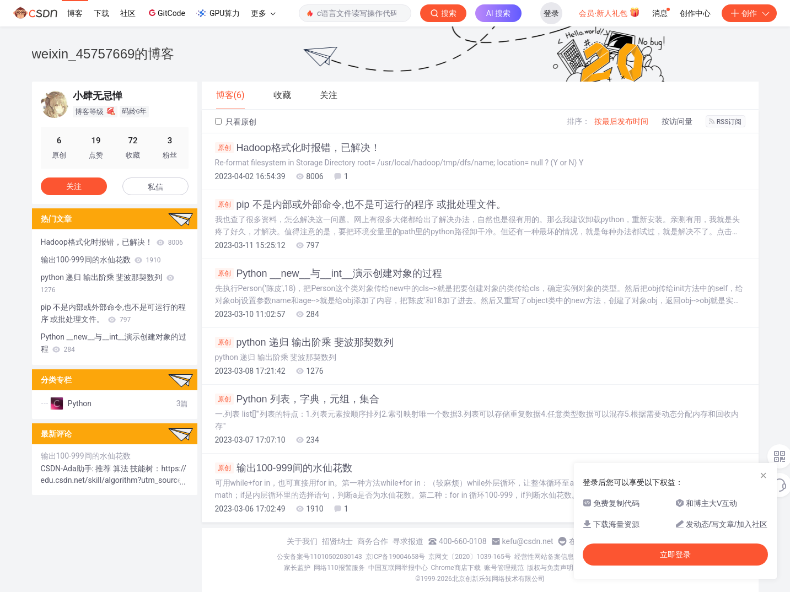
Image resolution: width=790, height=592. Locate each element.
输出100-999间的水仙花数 (283, 467)
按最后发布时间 (621, 121)
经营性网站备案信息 (544, 557)
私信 (155, 186)
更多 (263, 13)
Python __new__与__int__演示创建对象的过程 (328, 273)
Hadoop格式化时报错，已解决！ (297, 147)
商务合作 (372, 541)
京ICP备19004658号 (396, 557)
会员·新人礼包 (609, 12)
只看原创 (235, 121)
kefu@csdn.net (527, 541)
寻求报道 (408, 541)
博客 (75, 13)
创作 (749, 13)
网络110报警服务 (339, 568)
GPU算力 (218, 13)
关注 (74, 186)
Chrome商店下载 (456, 568)
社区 (128, 13)
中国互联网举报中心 (398, 568)
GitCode (166, 12)
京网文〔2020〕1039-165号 (469, 557)
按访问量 (677, 121)
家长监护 (297, 568)
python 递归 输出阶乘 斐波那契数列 (304, 342)
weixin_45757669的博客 (103, 53)
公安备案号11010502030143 (319, 557)
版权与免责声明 (550, 568)
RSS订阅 (725, 122)
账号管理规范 (504, 568)
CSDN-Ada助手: (68, 468)
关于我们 (302, 541)
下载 (101, 13)
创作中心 (695, 13)
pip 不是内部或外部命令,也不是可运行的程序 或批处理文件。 (360, 204)
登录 (551, 13)
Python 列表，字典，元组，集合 (297, 399)
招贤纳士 (337, 541)
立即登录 (675, 554)
